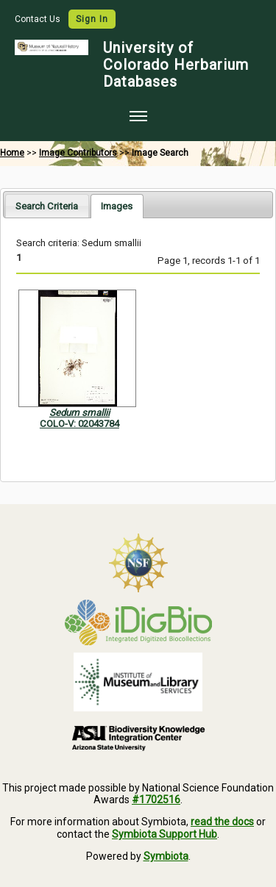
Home (12, 153)
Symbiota (166, 856)
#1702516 (156, 799)
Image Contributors (78, 153)
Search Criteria (46, 206)
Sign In (92, 19)
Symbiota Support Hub (164, 834)
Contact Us (39, 19)
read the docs (222, 821)
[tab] (46, 205)
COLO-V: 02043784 (79, 423)
